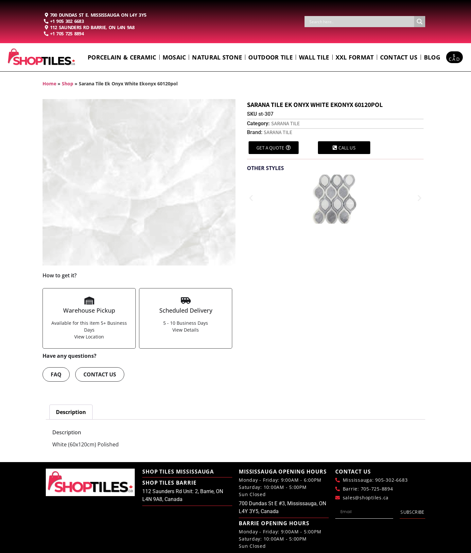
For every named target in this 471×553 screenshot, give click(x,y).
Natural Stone (217, 57)
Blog (432, 57)
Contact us (399, 57)
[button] (251, 198)
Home (49, 83)
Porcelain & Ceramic (122, 57)
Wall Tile (314, 57)
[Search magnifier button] (419, 21)
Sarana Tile (285, 123)
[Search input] (360, 21)
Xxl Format (355, 57)
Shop (67, 83)
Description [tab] (71, 412)
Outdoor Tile (270, 57)
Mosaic (174, 57)
